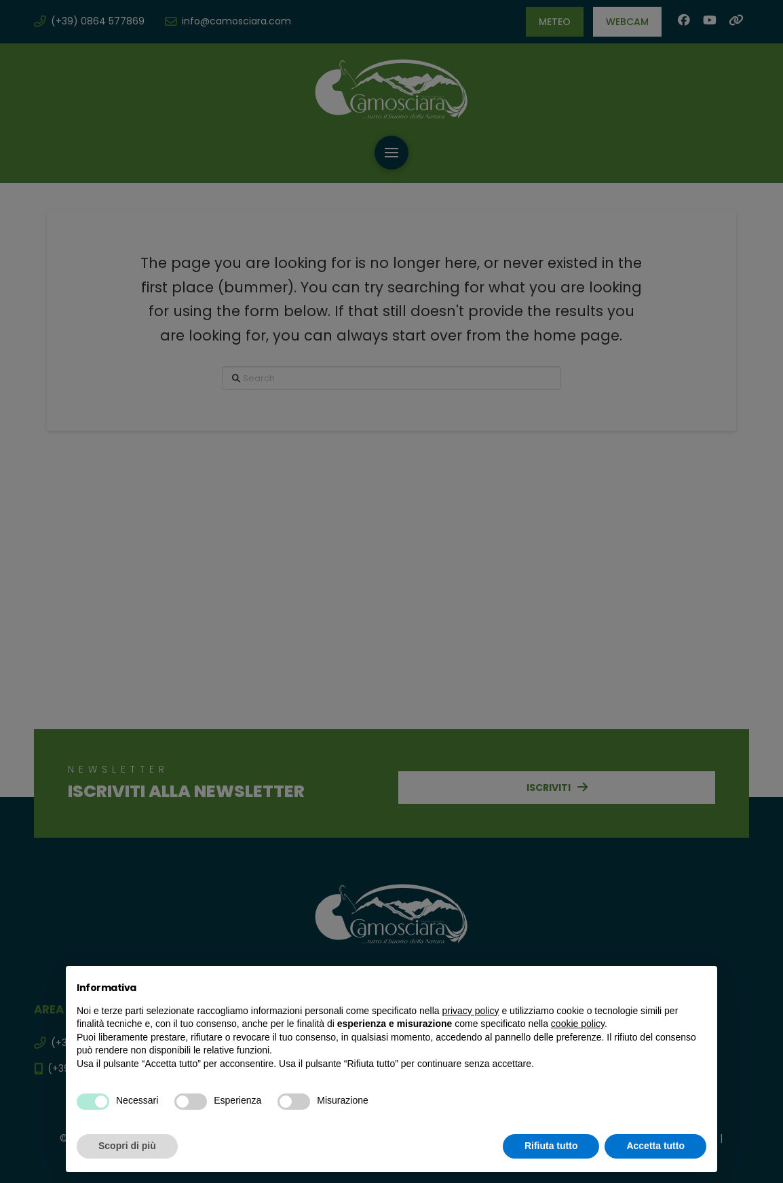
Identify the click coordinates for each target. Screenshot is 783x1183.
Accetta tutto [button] (655, 1145)
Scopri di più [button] (127, 1145)
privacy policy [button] (470, 1010)
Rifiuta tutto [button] (551, 1145)
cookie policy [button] (578, 1023)
